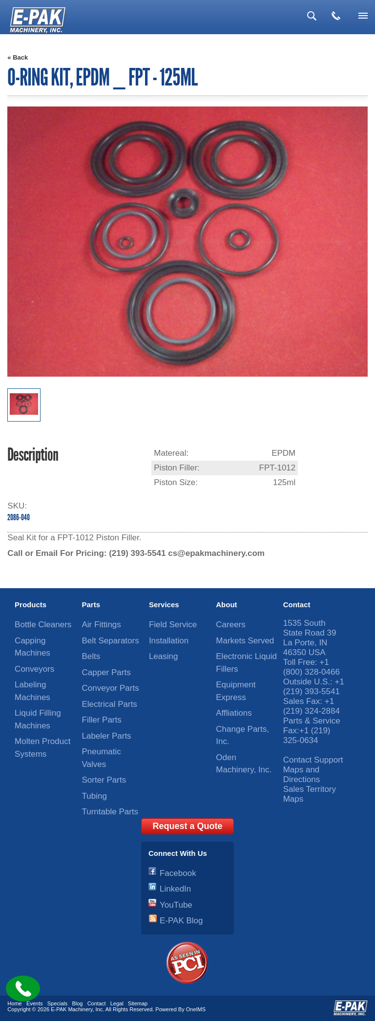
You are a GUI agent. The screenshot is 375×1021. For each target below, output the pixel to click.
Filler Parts (102, 719)
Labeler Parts (106, 736)
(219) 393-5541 (137, 553)
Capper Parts (106, 672)
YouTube (176, 905)
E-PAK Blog (181, 920)
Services (164, 604)
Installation (168, 640)
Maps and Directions (301, 774)
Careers (230, 624)
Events (34, 1003)
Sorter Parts (104, 780)
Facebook (178, 873)
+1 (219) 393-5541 (313, 686)
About (226, 604)
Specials (57, 1003)
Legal (117, 1003)
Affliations (233, 713)
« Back (17, 57)
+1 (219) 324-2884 (311, 706)
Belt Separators (110, 640)
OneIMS (196, 1009)
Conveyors (34, 669)
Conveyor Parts (110, 688)
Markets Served (245, 640)
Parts (91, 604)
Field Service (173, 624)
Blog (77, 1003)
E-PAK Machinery (71, 1009)
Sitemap (137, 1003)
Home (14, 1003)
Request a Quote (187, 826)
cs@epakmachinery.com (216, 553)
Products (30, 604)
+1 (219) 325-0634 (307, 735)
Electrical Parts (109, 704)
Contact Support (313, 760)
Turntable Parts (110, 811)
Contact (297, 604)
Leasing (163, 656)
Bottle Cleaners (43, 624)
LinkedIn (175, 888)
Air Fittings (101, 624)
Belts (91, 656)
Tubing (94, 796)
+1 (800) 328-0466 (311, 667)
